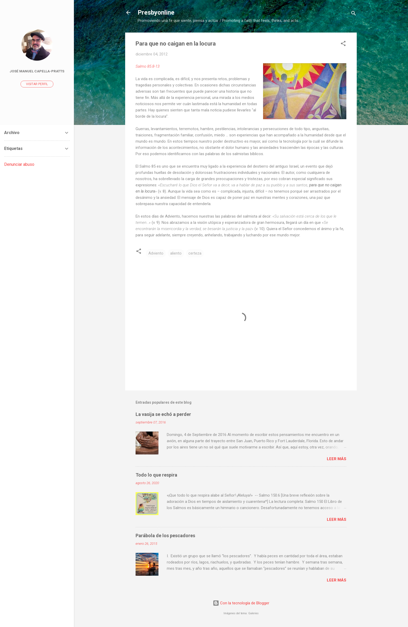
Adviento (155, 253)
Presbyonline (156, 12)
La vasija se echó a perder (163, 414)
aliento (176, 253)
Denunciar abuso (19, 164)
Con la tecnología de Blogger (241, 603)
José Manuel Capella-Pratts (37, 71)
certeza (194, 253)
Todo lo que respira (156, 475)
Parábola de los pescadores (165, 535)
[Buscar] (353, 14)
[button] (343, 44)
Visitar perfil (37, 84)
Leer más (336, 459)
